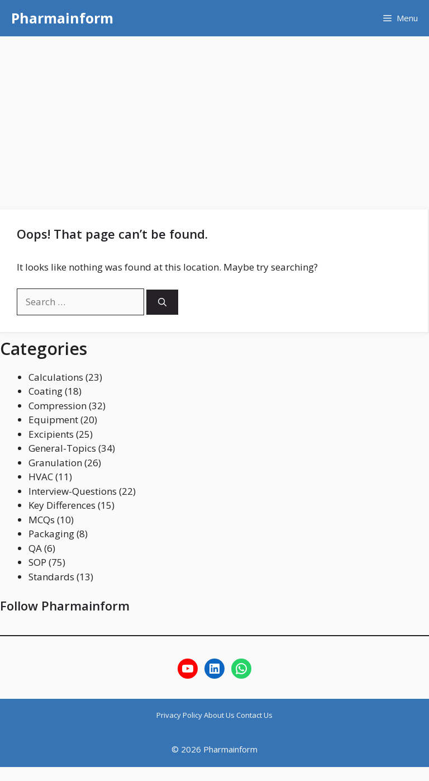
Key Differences (62, 505)
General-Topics (62, 448)
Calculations (55, 377)
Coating (45, 391)
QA (35, 548)
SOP (37, 562)
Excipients (51, 434)
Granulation (55, 462)
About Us (220, 715)
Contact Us (254, 715)
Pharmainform (62, 17)
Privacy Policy (180, 715)
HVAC (40, 476)
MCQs (41, 519)
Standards (51, 576)
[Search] (162, 302)
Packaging (51, 533)
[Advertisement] (214, 120)
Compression (57, 405)
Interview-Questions (72, 491)
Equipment (53, 419)
